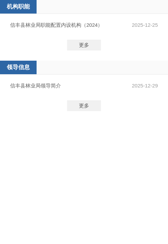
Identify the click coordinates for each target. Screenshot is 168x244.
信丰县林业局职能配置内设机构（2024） (56, 25)
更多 (84, 45)
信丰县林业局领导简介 (35, 85)
